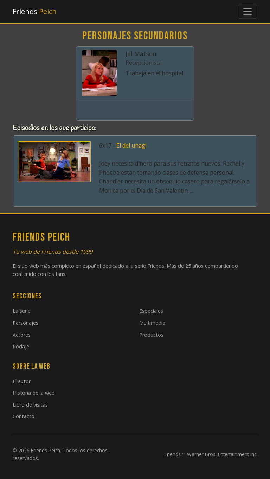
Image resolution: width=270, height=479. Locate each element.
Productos (151, 334)
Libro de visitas (30, 404)
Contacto (23, 416)
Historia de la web (34, 392)
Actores (22, 334)
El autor (22, 381)
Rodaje (21, 346)
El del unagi (131, 145)
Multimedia (152, 322)
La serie (22, 311)
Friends (35, 11)
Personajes (25, 322)
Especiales (151, 311)
